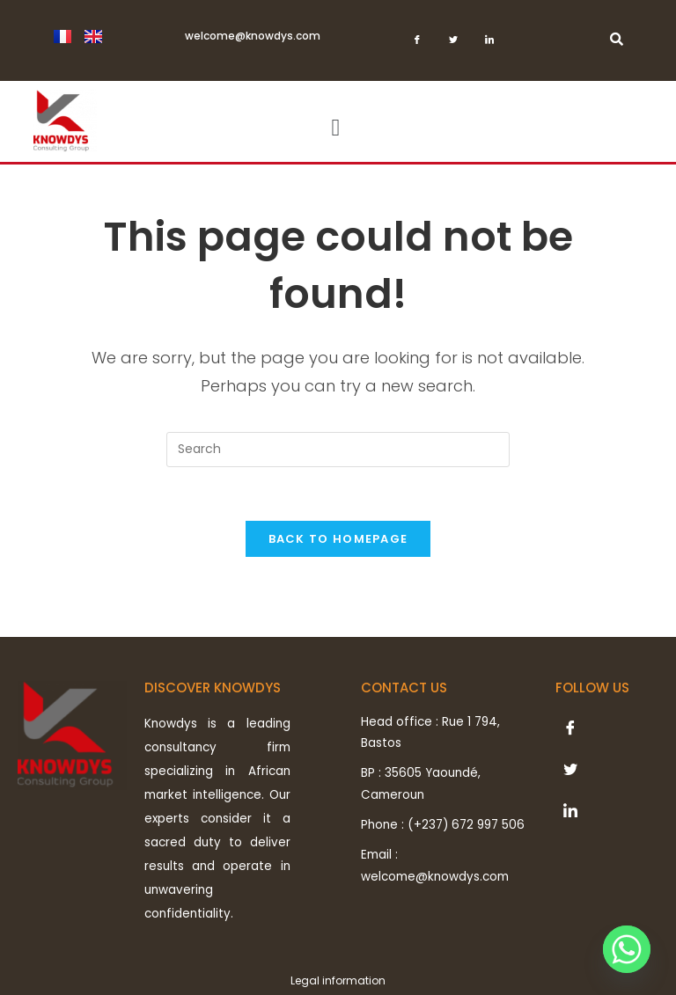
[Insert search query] (338, 449)
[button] (336, 128)
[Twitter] (453, 44)
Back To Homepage (338, 538)
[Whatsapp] (626, 949)
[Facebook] (416, 44)
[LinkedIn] (489, 44)
